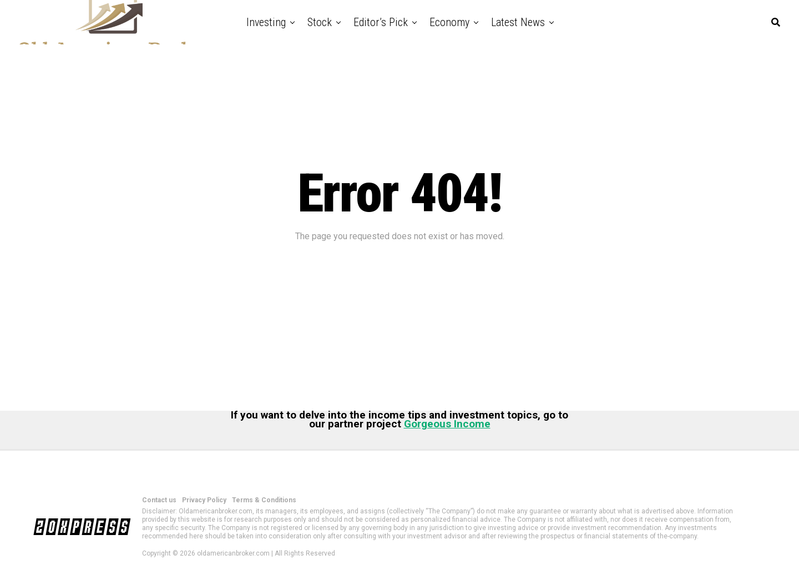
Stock (319, 22)
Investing (266, 22)
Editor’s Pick (380, 22)
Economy (449, 22)
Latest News (518, 22)
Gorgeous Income (447, 423)
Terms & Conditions (264, 500)
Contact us (159, 500)
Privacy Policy (204, 500)
